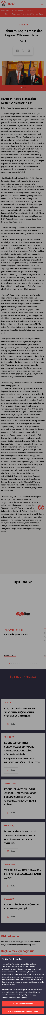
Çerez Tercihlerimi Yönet (23, 1003)
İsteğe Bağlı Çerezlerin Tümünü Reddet (23, 1011)
